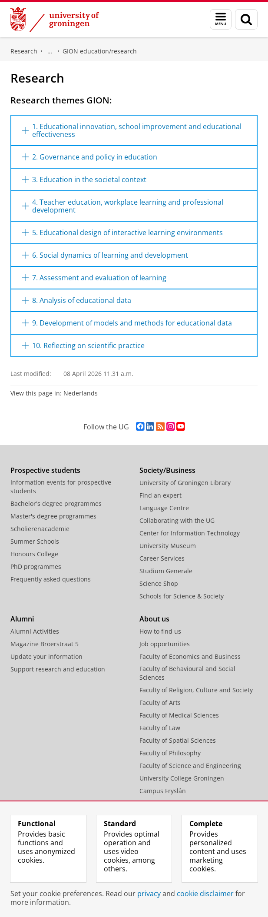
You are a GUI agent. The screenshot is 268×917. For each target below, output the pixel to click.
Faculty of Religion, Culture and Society (196, 690)
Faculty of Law (159, 728)
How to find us (160, 631)
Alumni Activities (34, 631)
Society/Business (167, 470)
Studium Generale (165, 571)
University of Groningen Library (185, 482)
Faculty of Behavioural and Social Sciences (187, 672)
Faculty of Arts (160, 702)
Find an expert (160, 495)
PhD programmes (35, 566)
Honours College (34, 554)
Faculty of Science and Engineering (190, 765)
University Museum (167, 546)
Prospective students (45, 470)
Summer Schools (34, 541)
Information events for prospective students (60, 486)
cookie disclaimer (205, 893)
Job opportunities (164, 644)
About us (154, 619)
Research (23, 51)
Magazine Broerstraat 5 (44, 644)
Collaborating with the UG (177, 520)
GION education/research (100, 51)
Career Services (162, 558)
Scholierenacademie (39, 529)
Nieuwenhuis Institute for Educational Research (50, 51)
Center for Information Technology (189, 533)
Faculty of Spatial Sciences (177, 740)
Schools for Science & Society (181, 596)
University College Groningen (181, 778)
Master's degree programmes (53, 516)
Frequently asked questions (50, 579)
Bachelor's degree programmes (56, 503)
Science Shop (158, 583)
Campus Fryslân (162, 791)
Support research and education (57, 669)
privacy (149, 893)
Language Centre (164, 508)
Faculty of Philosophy (170, 753)
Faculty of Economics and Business (190, 656)
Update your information (46, 656)
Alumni (22, 619)
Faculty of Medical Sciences (179, 715)
